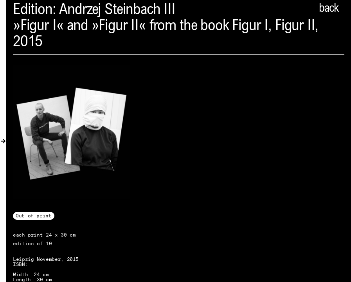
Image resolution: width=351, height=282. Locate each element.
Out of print (34, 215)
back (328, 9)
